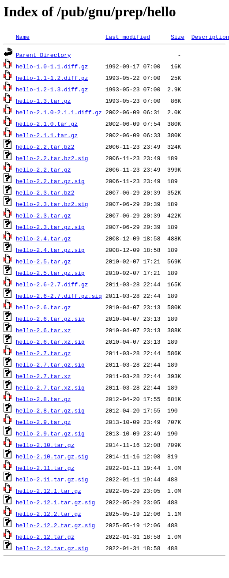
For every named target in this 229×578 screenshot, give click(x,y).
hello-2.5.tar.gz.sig (50, 273)
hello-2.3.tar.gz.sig (50, 227)
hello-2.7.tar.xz (43, 376)
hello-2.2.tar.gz (43, 169)
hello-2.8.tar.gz (43, 399)
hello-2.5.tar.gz (43, 261)
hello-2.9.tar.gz (43, 422)
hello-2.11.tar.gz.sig (52, 479)
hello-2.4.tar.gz (43, 238)
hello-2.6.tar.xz (43, 330)
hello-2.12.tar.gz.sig (52, 548)
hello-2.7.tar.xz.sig (50, 387)
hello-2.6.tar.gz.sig (50, 319)
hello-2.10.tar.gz (45, 445)
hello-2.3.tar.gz (43, 215)
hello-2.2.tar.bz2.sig (52, 158)
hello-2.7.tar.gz (43, 353)
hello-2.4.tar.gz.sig (50, 250)
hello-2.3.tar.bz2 (45, 192)
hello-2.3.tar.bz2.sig (52, 204)
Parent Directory (43, 55)
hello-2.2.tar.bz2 (45, 146)
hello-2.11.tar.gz (45, 468)
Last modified (127, 37)
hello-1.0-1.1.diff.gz (52, 66)
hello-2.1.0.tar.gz (47, 124)
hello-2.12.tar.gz (45, 536)
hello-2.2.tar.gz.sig (50, 181)
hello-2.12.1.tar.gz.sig (55, 502)
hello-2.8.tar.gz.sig (50, 410)
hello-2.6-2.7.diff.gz (52, 284)
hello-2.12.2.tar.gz (48, 514)
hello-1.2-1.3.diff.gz (52, 89)
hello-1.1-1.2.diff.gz (52, 78)
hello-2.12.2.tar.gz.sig (55, 525)
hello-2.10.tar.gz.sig (52, 456)
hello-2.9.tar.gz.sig (50, 433)
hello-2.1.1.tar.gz (47, 135)
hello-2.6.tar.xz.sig (50, 341)
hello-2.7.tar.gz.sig (50, 364)
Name (23, 37)
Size (177, 37)
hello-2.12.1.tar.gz (48, 491)
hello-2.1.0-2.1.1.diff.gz (59, 112)
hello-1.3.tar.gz (43, 101)
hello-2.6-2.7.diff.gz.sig (59, 296)
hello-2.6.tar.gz (43, 307)
